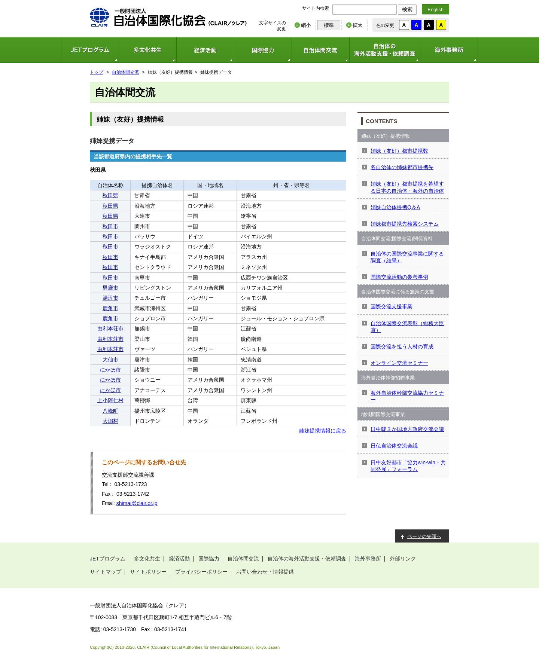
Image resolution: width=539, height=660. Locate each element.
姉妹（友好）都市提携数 (399, 151)
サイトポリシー (148, 572)
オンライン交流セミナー (399, 363)
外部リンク (403, 559)
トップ (96, 72)
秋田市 (110, 226)
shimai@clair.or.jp (137, 503)
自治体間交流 (320, 50)
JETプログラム (90, 50)
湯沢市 (110, 298)
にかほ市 (110, 370)
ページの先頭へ (424, 536)
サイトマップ (105, 572)
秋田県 (110, 195)
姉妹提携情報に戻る (322, 431)
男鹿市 (110, 288)
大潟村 (110, 421)
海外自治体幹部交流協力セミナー (407, 396)
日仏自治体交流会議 (394, 446)
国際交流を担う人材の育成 (402, 346)
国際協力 (263, 50)
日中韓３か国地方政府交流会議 (407, 429)
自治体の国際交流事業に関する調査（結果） (407, 257)
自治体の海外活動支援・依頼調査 (384, 50)
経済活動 (205, 50)
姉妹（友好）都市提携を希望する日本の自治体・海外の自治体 (407, 187)
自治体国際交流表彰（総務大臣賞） (407, 326)
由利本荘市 (110, 328)
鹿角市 (110, 308)
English (435, 9)
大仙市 (110, 360)
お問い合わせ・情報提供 (265, 572)
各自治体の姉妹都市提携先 (402, 167)
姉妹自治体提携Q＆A (395, 207)
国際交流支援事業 (391, 306)
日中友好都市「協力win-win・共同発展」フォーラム (408, 465)
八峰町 (110, 411)
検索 (407, 9)
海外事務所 (449, 50)
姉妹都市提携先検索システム (405, 224)
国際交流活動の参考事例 (399, 277)
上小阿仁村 (110, 400)
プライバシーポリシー (201, 572)
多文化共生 (147, 50)
